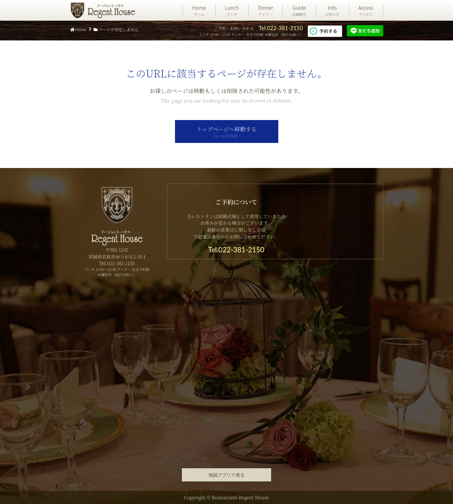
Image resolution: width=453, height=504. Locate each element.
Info (332, 10)
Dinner (265, 10)
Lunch (232, 10)
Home (199, 10)
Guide (299, 10)
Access (365, 10)
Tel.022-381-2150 (281, 28)
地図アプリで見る (226, 474)
